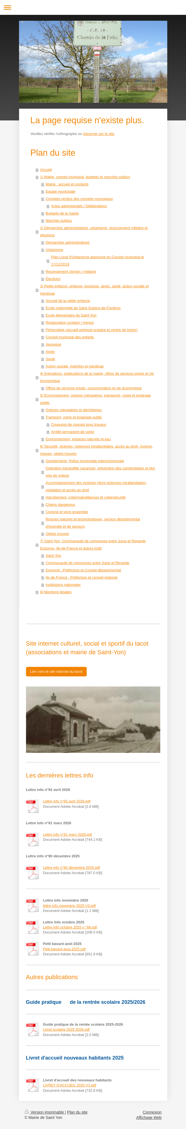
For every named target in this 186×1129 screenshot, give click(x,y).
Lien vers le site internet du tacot (56, 671)
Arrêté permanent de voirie (72, 432)
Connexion (152, 1112)
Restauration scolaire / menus (70, 322)
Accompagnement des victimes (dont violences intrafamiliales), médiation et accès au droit (96, 486)
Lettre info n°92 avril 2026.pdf (67, 801)
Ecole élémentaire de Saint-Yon (71, 315)
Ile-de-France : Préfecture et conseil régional (81, 577)
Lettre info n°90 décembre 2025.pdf (71, 867)
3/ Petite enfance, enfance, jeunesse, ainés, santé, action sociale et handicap (94, 289)
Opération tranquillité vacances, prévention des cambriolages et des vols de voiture (100, 472)
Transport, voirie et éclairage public (74, 417)
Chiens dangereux (60, 504)
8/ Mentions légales (56, 592)
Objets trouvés (57, 534)
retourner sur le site (98, 134)
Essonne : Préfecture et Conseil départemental (83, 570)
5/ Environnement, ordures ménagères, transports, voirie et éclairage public (95, 399)
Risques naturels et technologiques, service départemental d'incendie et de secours (93, 523)
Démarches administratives (68, 242)
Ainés (50, 352)
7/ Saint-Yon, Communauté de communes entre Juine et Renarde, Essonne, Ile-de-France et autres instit (93, 544)
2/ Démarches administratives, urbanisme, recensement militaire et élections (94, 231)
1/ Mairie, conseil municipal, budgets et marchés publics (85, 177)
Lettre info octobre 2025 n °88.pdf (70, 927)
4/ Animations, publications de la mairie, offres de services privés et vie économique (97, 377)
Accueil (46, 169)
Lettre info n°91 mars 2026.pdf (67, 834)
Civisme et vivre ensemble (67, 512)
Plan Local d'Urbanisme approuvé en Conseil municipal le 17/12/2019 (97, 260)
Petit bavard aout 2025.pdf (64, 949)
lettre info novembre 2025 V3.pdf (69, 906)
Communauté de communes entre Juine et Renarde (87, 563)
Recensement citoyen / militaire (71, 271)
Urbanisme (54, 250)
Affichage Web (149, 1117)
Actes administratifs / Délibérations (79, 206)
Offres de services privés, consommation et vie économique (94, 388)
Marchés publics (59, 220)
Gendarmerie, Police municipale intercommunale (85, 461)
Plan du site (77, 1112)
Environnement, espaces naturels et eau (78, 439)
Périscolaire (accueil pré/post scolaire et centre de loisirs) (92, 330)
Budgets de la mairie (62, 213)
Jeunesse (53, 344)
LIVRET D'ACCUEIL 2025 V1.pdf (69, 1085)
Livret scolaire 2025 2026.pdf (66, 1029)
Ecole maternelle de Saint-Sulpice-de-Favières (83, 308)
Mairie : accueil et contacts (67, 184)
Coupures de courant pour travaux (78, 424)
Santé (50, 359)
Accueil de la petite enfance (68, 301)
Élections (53, 279)
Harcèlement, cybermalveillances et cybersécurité (86, 497)
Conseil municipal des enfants (70, 337)
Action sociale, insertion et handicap (74, 366)
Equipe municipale (60, 191)
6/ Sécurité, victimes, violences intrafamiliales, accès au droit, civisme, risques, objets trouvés (96, 450)
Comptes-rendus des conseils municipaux (79, 199)
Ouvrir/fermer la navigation (93, 7)
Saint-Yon (53, 555)
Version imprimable (45, 1112)
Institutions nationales (63, 585)
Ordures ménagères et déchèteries (74, 410)
